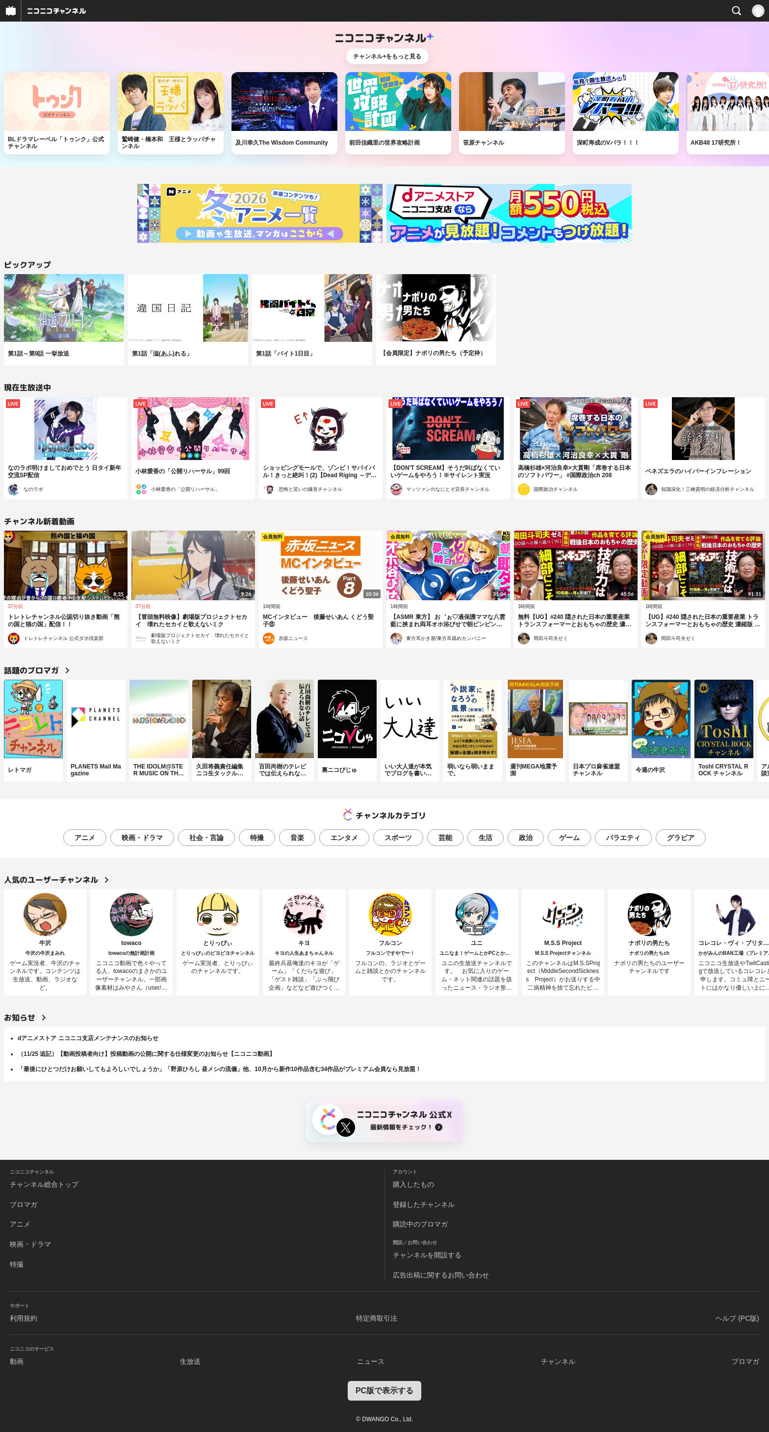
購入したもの (413, 1184)
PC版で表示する (384, 1390)
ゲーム (569, 838)
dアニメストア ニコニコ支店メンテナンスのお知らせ (88, 1038)
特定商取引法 (376, 1318)
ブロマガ (23, 1204)
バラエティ (623, 838)
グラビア (680, 838)
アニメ (85, 838)
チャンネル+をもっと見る (387, 56)
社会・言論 (206, 838)
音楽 (297, 838)
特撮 (257, 838)
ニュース (370, 1361)
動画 (17, 1361)
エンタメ (344, 838)
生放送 (190, 1361)
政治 (526, 838)
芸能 (445, 838)
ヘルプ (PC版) (737, 1318)
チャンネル (558, 1361)
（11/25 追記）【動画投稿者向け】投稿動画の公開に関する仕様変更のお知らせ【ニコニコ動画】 (146, 1053)
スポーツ (398, 838)
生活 (485, 838)
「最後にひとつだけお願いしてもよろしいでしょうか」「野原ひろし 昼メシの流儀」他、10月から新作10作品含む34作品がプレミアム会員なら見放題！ (219, 1069)
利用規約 (23, 1318)
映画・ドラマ (142, 838)
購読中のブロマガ (420, 1224)
